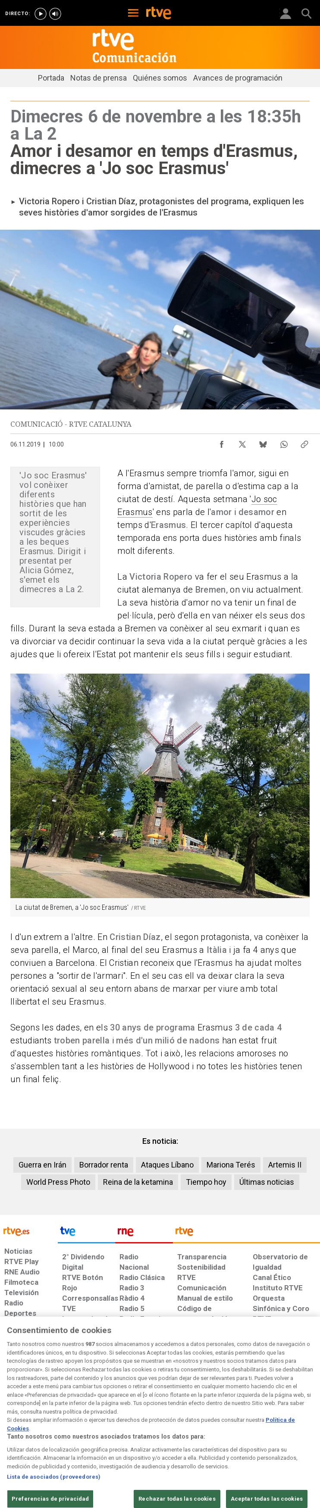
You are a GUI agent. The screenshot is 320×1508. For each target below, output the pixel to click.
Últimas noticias (266, 1181)
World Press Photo (58, 1181)
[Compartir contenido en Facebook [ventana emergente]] (221, 442)
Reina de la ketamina (138, 1181)
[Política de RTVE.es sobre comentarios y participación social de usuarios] (292, 1437)
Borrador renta (103, 1164)
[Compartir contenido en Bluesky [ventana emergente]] (263, 442)
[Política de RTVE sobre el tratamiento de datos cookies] (96, 1437)
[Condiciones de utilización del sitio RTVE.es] (13, 1437)
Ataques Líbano (167, 1164)
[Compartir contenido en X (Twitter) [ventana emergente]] (242, 442)
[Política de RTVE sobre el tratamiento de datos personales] (50, 1437)
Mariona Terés (231, 1164)
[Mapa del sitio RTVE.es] (222, 1437)
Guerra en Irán (42, 1164)
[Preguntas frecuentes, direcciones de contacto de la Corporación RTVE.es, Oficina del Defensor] (249, 1433)
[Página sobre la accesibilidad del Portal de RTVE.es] (187, 1433)
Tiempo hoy (206, 1181)
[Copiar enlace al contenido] (304, 442)
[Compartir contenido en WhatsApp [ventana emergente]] (283, 442)
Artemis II (284, 1164)
